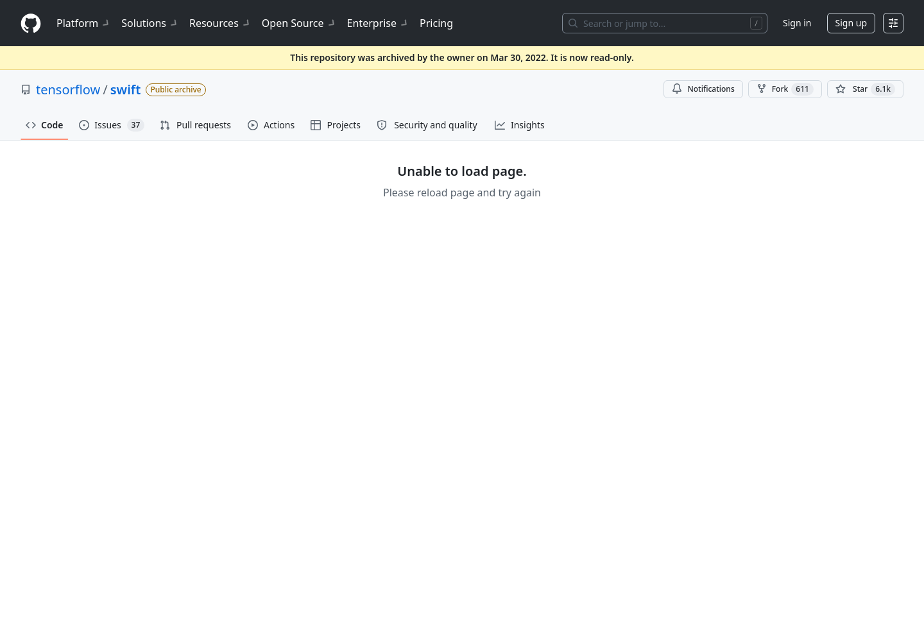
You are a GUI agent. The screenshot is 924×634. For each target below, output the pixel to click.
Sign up (851, 23)
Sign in (797, 23)
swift (125, 89)
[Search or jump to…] (665, 23)
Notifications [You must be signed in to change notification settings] (703, 88)
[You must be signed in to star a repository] (865, 89)
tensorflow (68, 89)
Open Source (299, 23)
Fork (785, 89)
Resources (220, 23)
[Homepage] (31, 23)
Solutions (150, 23)
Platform (83, 23)
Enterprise (378, 23)
